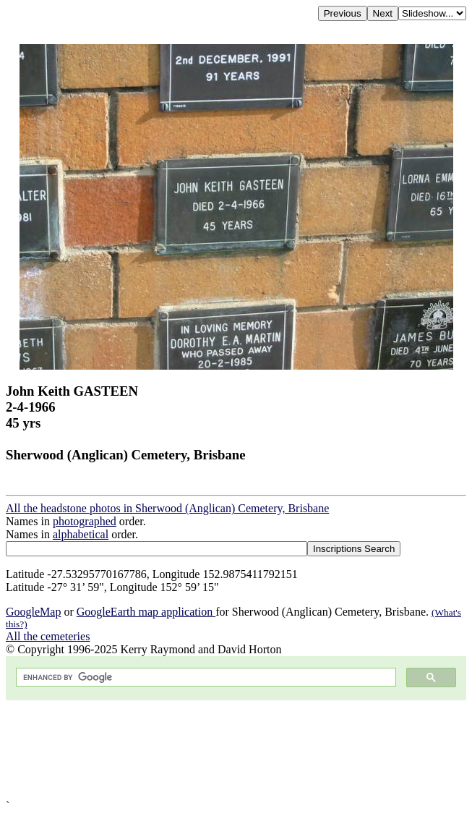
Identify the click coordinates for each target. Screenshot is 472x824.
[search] (204, 677)
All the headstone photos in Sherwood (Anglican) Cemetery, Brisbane (167, 508)
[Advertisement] (236, 749)
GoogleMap (33, 612)
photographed (84, 521)
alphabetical (80, 534)
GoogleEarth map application (146, 612)
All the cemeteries (48, 636)
